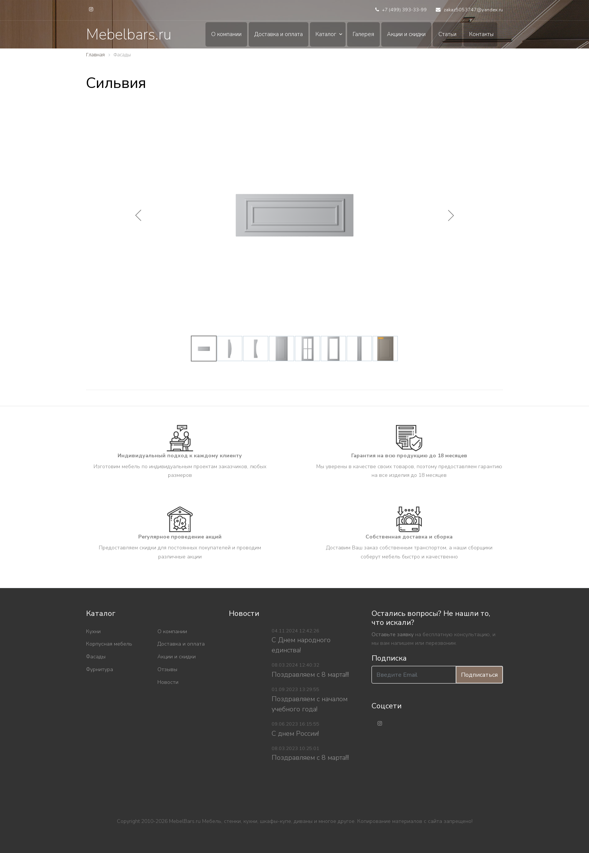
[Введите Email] (414, 675)
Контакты (481, 34)
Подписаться (479, 675)
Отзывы (167, 669)
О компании (226, 34)
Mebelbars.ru (128, 34)
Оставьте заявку (393, 634)
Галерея (363, 34)
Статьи (447, 34)
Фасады (96, 656)
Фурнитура (99, 669)
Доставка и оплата (278, 34)
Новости (167, 682)
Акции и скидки (406, 34)
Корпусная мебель (109, 643)
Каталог (326, 34)
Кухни (93, 631)
